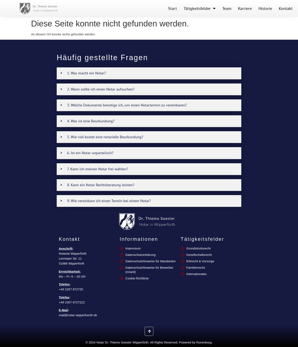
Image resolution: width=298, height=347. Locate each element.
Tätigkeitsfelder (200, 8)
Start (172, 8)
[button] (149, 73)
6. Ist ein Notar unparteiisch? (90, 152)
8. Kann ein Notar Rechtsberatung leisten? (100, 184)
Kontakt (286, 8)
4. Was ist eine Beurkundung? (90, 121)
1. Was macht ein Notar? (86, 73)
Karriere (245, 8)
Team (226, 8)
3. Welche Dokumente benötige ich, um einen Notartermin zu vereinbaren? (127, 105)
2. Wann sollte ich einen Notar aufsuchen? (101, 89)
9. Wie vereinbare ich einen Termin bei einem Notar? (109, 200)
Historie (265, 8)
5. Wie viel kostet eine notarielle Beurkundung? (105, 137)
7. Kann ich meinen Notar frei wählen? (97, 169)
